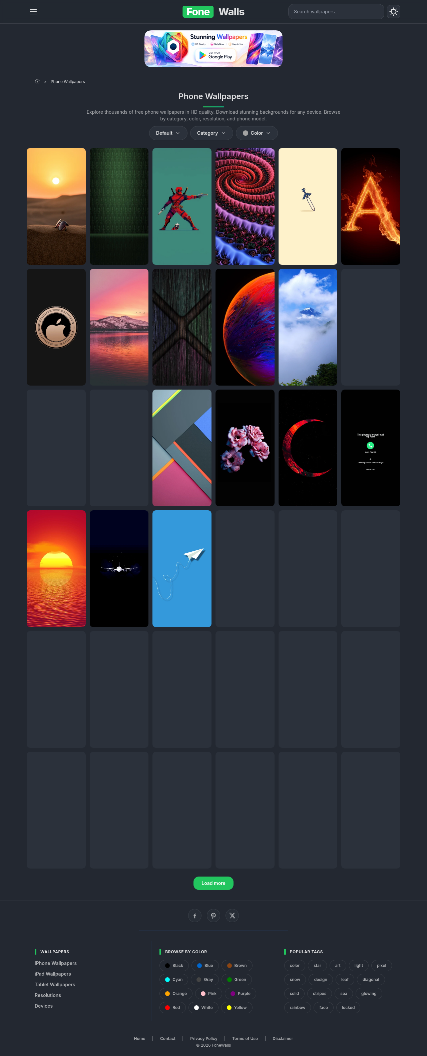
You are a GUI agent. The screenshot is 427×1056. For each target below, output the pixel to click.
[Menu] (33, 11)
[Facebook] (194, 915)
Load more (213, 883)
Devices (44, 1006)
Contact (167, 1038)
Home (139, 1038)
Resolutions (48, 995)
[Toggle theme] (393, 11)
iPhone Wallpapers (56, 963)
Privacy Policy (203, 1038)
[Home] (37, 81)
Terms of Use (245, 1038)
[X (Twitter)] (232, 915)
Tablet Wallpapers (55, 984)
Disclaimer (283, 1038)
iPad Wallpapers (53, 974)
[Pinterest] (213, 915)
